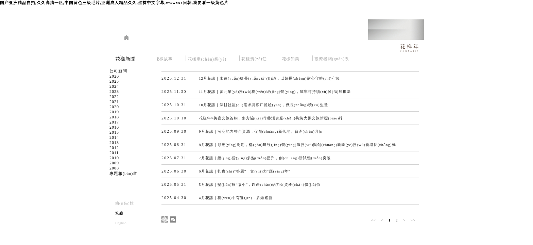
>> (413, 220)
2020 (114, 106)
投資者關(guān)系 (331, 57)
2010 (114, 158)
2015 (114, 132)
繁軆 (119, 213)
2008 (114, 168)
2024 (114, 86)
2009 (114, 163)
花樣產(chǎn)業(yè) (207, 58)
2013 (114, 142)
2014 (114, 137)
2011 (114, 152)
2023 (114, 91)
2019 (114, 112)
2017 (114, 122)
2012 (114, 147)
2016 (114, 127)
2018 (114, 117)
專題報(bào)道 (123, 173)
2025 (114, 81)
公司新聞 (118, 70)
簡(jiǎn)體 (124, 203)
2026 (114, 76)
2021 (114, 101)
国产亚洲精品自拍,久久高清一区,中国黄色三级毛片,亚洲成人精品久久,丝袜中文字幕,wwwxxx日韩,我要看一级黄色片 (114, 2)
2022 (114, 96)
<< (373, 220)
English (120, 223)
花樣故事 (164, 57)
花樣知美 (290, 57)
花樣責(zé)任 (254, 57)
